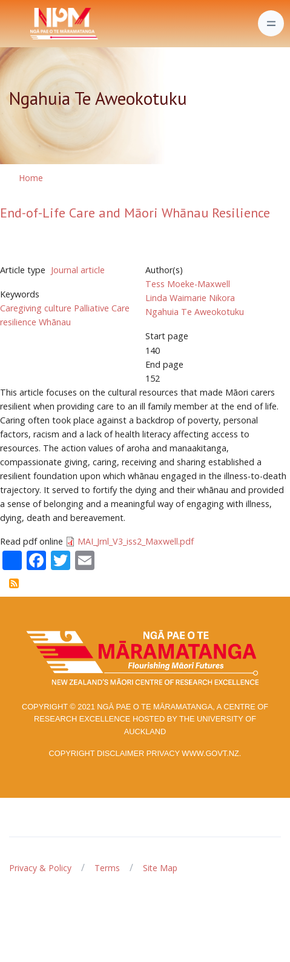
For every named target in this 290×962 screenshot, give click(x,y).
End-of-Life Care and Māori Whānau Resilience (135, 212)
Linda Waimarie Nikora (190, 298)
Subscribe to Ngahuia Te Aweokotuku (14, 583)
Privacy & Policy (40, 868)
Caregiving (21, 308)
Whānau (55, 322)
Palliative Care (102, 308)
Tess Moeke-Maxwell (187, 284)
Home (31, 178)
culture (57, 308)
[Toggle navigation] (271, 23)
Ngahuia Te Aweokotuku (194, 311)
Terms (107, 868)
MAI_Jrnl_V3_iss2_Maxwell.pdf (135, 541)
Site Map (160, 868)
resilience (18, 322)
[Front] (34, 23)
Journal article (78, 270)
